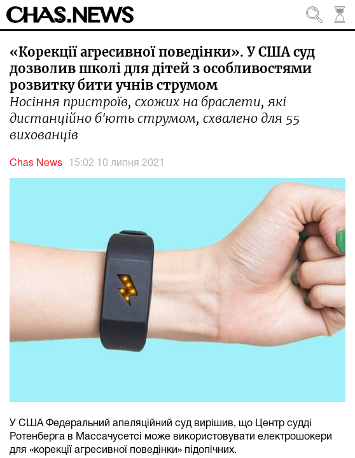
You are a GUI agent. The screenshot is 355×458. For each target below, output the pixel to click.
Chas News (36, 163)
